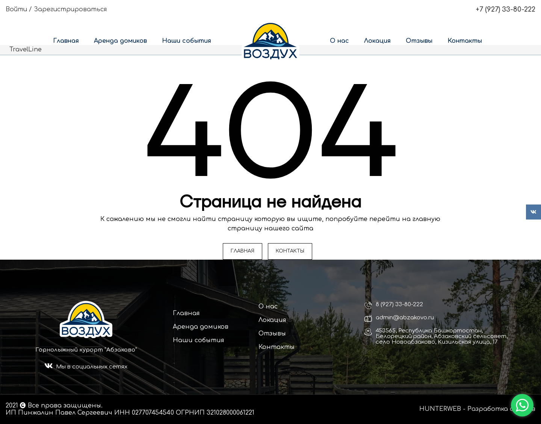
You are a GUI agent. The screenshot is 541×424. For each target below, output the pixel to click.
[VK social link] (533, 212)
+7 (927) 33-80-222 (505, 9)
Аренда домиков (200, 326)
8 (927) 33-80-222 (399, 304)
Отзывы (272, 333)
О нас (268, 306)
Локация (272, 320)
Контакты (276, 347)
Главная (186, 313)
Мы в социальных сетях (91, 367)
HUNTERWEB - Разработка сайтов (477, 409)
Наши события (198, 340)
